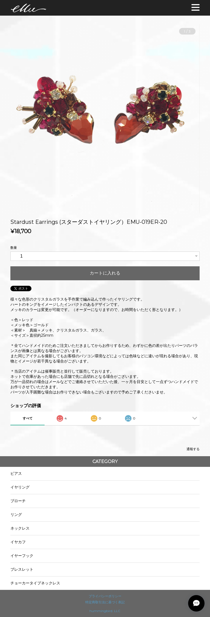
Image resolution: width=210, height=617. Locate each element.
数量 (13, 247)
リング (16, 514)
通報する (193, 449)
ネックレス (20, 528)
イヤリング (20, 487)
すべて (28, 418)
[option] (104, 118)
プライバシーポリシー (105, 596)
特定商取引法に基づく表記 (105, 602)
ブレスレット (21, 569)
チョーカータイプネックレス (35, 583)
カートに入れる (105, 273)
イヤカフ (18, 541)
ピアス (16, 473)
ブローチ (18, 500)
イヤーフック (21, 555)
